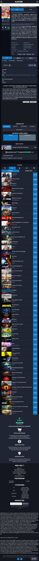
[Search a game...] (19, 4)
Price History (11, 60)
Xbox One (21, 51)
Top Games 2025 (25, 495)
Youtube (28, 481)
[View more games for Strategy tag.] (19, 54)
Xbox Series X (26, 51)
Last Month (32, 126)
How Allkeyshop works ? (19, 469)
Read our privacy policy (32, 556)
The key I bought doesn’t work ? (19, 472)
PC (14, 487)
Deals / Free (25, 492)
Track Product (19, 129)
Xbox (14, 490)
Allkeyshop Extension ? (19, 476)
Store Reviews (25, 494)
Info (17, 9)
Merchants (11, 482)
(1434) (25, 152)
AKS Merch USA (25, 496)
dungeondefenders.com (29, 44)
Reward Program (25, 490)
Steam (25, 49)
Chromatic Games (27, 46)
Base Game (19, 60)
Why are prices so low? (20, 470)
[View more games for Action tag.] (24, 54)
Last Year (15, 126)
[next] (8, 18)
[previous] (3, 18)
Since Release (6, 126)
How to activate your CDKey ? (19, 473)
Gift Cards (25, 491)
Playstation (14, 493)
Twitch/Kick (11, 481)
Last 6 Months (24, 126)
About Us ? (19, 468)
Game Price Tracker (25, 489)
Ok (18, 559)
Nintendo (14, 496)
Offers (4, 60)
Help (34, 559)
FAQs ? (19, 474)
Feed (31, 9)
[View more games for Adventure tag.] (29, 54)
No (21, 559)
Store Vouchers (25, 487)
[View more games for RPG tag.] (33, 54)
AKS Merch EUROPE (25, 498)
